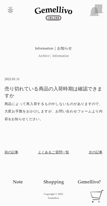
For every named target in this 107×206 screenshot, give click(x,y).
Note (18, 182)
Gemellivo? (89, 182)
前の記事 (12, 152)
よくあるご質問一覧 (53, 152)
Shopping (53, 182)
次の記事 (96, 152)
